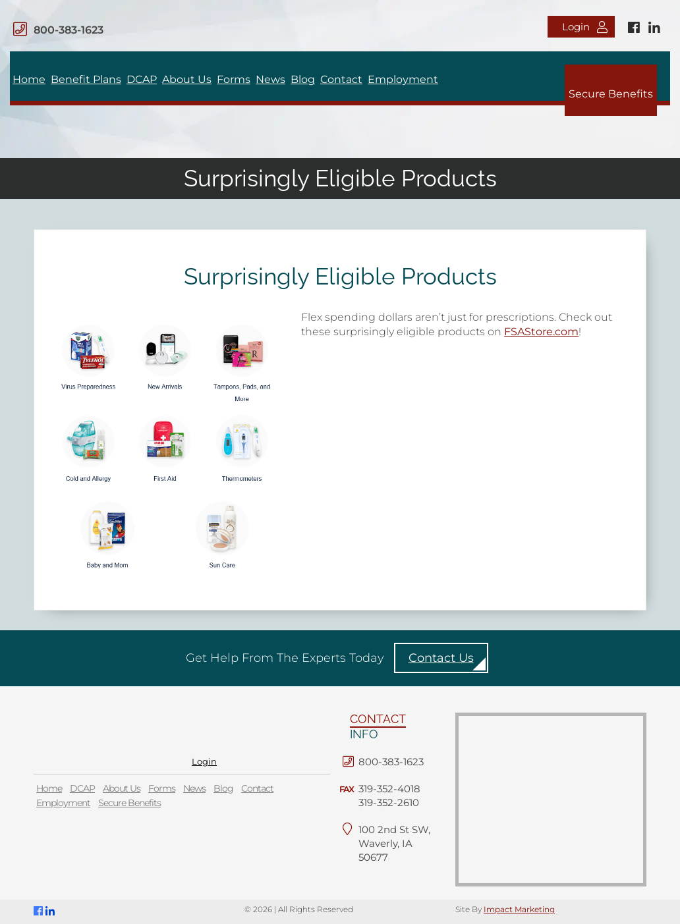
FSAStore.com (541, 331)
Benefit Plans (86, 79)
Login (585, 26)
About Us (187, 79)
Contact (341, 79)
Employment (403, 79)
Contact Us (441, 658)
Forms (233, 79)
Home (29, 79)
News (270, 79)
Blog (303, 79)
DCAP (142, 79)
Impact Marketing (519, 909)
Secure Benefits (611, 94)
